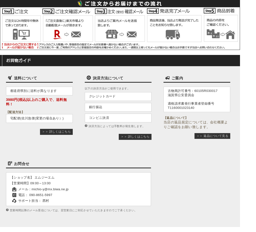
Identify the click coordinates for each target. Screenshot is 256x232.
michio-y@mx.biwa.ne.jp (50, 189)
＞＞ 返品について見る (212, 136)
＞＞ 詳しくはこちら (56, 131)
